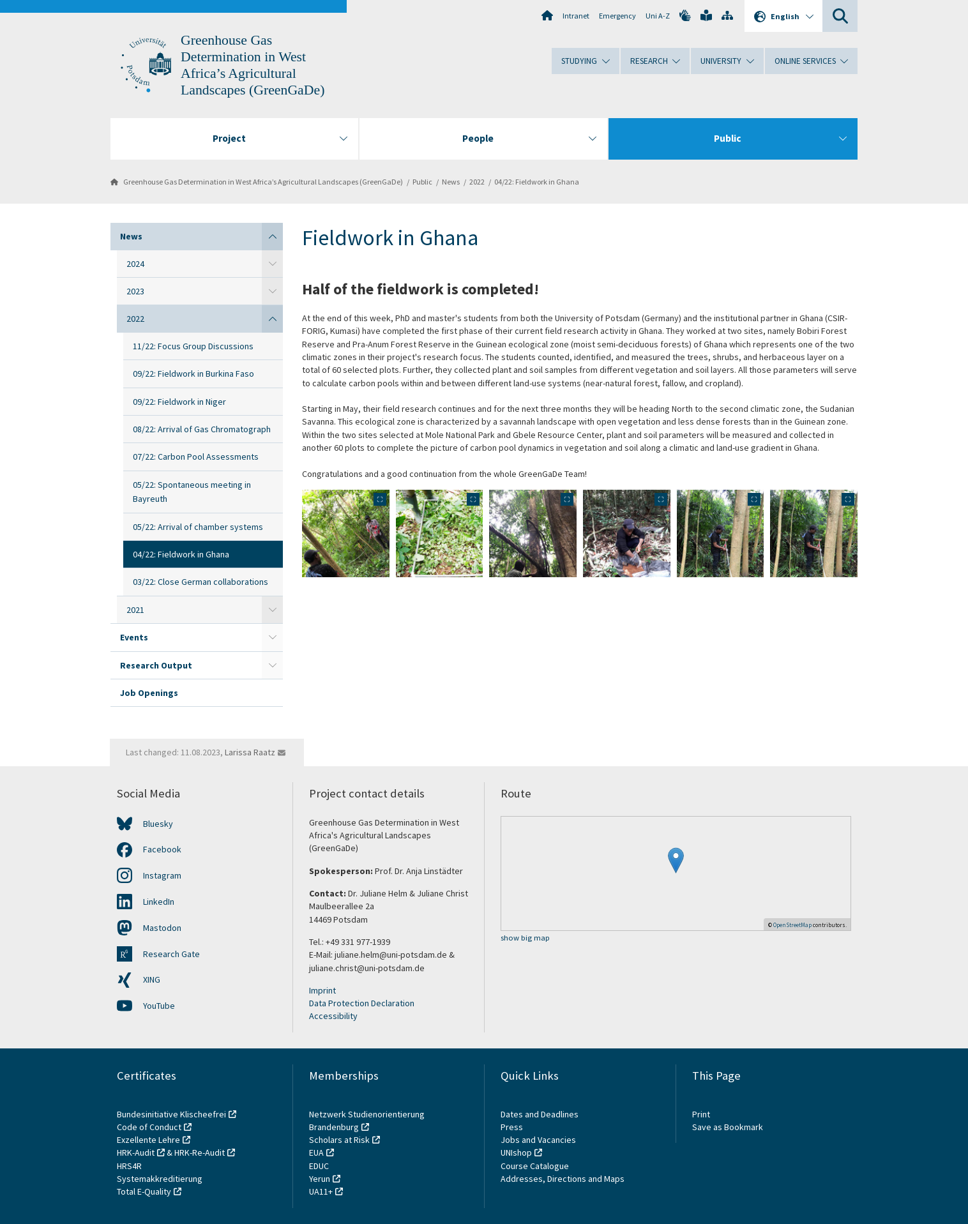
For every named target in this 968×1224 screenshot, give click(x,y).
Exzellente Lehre (148, 1139)
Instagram (162, 875)
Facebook (162, 849)
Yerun (319, 1178)
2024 (135, 263)
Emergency (617, 15)
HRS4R (129, 1166)
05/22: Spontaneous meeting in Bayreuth (192, 491)
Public (422, 181)
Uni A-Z (658, 15)
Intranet (576, 15)
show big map (525, 938)
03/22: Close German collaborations (200, 581)
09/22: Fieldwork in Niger (179, 401)
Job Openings (149, 693)
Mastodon (162, 927)
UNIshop (516, 1152)
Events (134, 637)
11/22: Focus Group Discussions (193, 346)
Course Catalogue (535, 1166)
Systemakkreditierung (159, 1178)
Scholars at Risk (339, 1139)
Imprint (322, 990)
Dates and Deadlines (540, 1114)
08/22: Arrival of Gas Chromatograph (202, 429)
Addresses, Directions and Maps (562, 1178)
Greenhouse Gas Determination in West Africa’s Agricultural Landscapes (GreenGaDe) (263, 181)
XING (151, 979)
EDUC (319, 1166)
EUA (316, 1152)
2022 (477, 181)
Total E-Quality (144, 1191)
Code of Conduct (149, 1127)
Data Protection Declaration (361, 1003)
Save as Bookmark (727, 1127)
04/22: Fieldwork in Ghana (536, 181)
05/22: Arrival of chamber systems (198, 527)
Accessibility (333, 1016)
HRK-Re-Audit (199, 1152)
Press (512, 1127)
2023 (135, 291)
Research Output (156, 665)
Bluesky (158, 823)
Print (701, 1114)
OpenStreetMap (792, 924)
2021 (135, 610)
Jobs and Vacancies (538, 1139)
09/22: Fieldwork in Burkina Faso (193, 373)
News (451, 181)
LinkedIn (158, 901)
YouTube (159, 1005)
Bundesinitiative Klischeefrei (171, 1114)
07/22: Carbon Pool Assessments (196, 456)
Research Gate (171, 954)
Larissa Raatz (250, 752)
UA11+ (321, 1191)
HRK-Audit (136, 1152)
